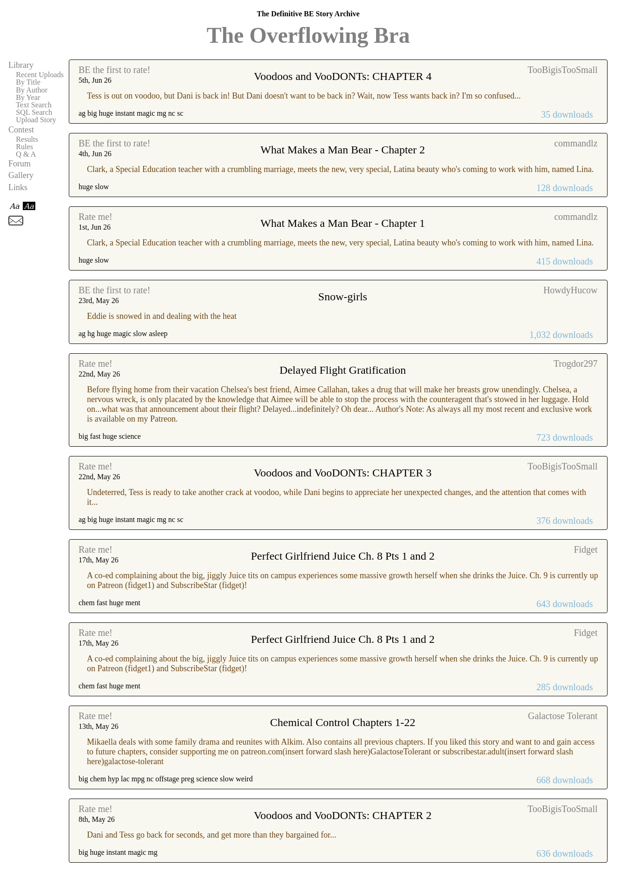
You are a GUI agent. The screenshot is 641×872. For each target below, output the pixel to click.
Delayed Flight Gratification (342, 370)
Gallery (20, 175)
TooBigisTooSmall (563, 70)
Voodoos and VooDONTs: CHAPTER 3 (342, 473)
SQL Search (34, 112)
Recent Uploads (40, 75)
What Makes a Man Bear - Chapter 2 (342, 150)
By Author (31, 90)
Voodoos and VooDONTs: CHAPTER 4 (342, 76)
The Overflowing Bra (308, 35)
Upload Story (36, 120)
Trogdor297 (576, 363)
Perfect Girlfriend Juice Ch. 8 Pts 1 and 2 (343, 556)
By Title (28, 82)
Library (20, 65)
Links (17, 187)
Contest (21, 129)
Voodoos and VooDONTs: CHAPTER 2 (342, 815)
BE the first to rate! (114, 70)
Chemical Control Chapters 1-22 (343, 722)
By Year (28, 97)
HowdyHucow (570, 290)
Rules (24, 147)
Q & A (26, 154)
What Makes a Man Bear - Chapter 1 (342, 223)
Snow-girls (342, 297)
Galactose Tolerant (563, 716)
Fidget (585, 549)
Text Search (34, 105)
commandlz (575, 143)
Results (27, 139)
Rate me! (95, 216)
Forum (19, 163)
